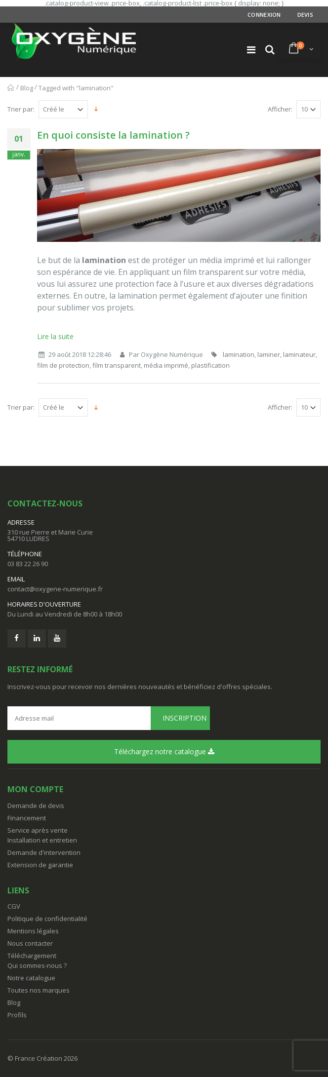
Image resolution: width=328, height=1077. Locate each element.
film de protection (63, 365)
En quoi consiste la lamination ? (113, 135)
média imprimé (166, 365)
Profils (17, 1014)
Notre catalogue (31, 977)
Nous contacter (30, 943)
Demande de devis (35, 805)
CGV (13, 906)
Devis (305, 14)
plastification (210, 365)
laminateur (299, 354)
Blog (26, 87)
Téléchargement (31, 955)
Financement (26, 817)
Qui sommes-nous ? (37, 965)
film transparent (116, 365)
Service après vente (37, 830)
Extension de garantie (40, 864)
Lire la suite (55, 336)
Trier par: (21, 109)
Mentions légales (33, 930)
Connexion (264, 14)
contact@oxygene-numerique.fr (55, 588)
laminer (268, 354)
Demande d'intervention (44, 852)
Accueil (11, 87)
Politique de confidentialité (47, 918)
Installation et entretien (42, 840)
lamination (238, 354)
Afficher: (280, 109)
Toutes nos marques (38, 990)
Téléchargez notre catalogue (164, 751)
